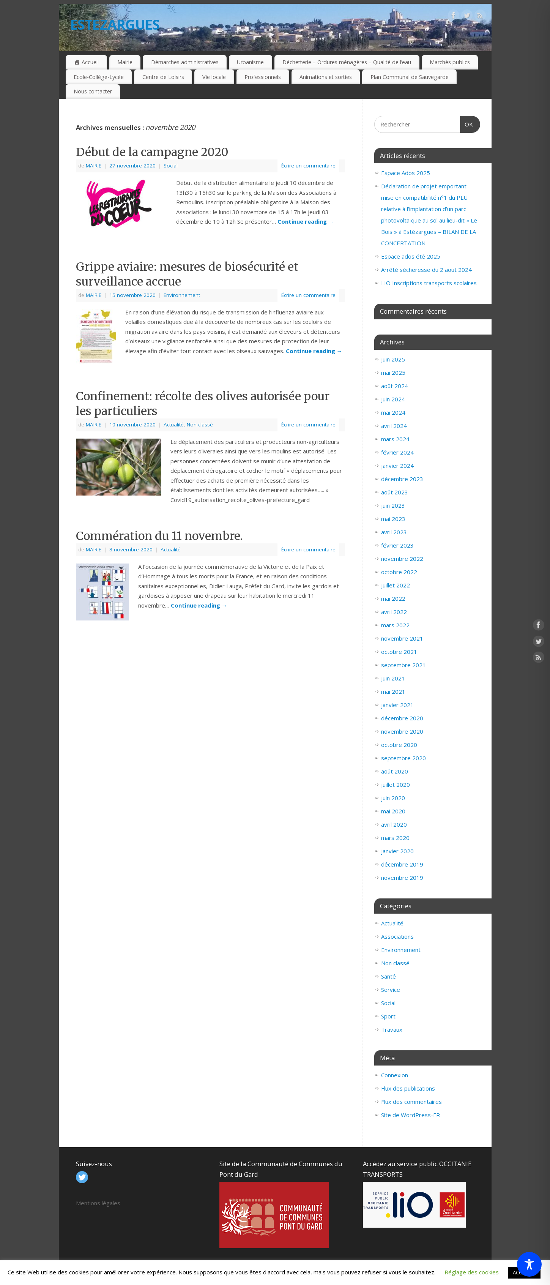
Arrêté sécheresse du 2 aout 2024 (426, 269)
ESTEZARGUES (115, 24)
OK (467, 122)
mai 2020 (393, 811)
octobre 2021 (399, 651)
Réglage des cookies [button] (471, 1272)
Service (390, 989)
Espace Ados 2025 (405, 173)
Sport (388, 1016)
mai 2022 (393, 598)
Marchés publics (450, 62)
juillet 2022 (395, 585)
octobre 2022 (399, 572)
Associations (397, 936)
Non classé (200, 424)
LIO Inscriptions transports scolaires (429, 283)
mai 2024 (393, 412)
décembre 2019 (402, 864)
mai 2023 (393, 519)
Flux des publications (408, 1088)
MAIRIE (93, 165)
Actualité (174, 424)
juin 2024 (393, 399)
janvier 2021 (397, 705)
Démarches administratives (185, 62)
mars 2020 (395, 837)
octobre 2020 (399, 744)
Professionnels (262, 77)
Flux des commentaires (411, 1101)
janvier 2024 (397, 465)
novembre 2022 (402, 558)
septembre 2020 (403, 758)
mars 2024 (395, 439)
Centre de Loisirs (163, 77)
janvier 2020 (397, 851)
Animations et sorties (325, 77)
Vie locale (214, 77)
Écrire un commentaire (308, 165)
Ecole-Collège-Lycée (99, 77)
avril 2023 (394, 532)
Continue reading (305, 221)
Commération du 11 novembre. (159, 536)
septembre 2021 (403, 665)
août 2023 (394, 492)
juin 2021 (393, 678)
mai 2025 (393, 372)
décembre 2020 (402, 718)
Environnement (182, 295)
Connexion (394, 1075)
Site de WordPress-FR (410, 1115)
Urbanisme (250, 62)
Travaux (391, 1029)
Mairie (124, 62)
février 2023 (397, 545)
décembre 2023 (402, 479)
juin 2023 (393, 505)
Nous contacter (93, 91)
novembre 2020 (402, 731)
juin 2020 (393, 798)
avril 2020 (394, 824)
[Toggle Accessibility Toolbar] (529, 1264)
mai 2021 (393, 691)
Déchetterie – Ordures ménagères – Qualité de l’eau (346, 62)
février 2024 (397, 452)
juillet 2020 (395, 784)
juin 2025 (393, 359)
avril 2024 (394, 425)
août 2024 (394, 386)
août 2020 (394, 771)
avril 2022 (394, 612)
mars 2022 (395, 625)
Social (171, 165)
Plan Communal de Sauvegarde (409, 77)
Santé (388, 976)
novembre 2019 (402, 877)
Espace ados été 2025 (410, 256)
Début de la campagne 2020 (152, 152)
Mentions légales (98, 1203)
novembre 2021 (402, 638)
